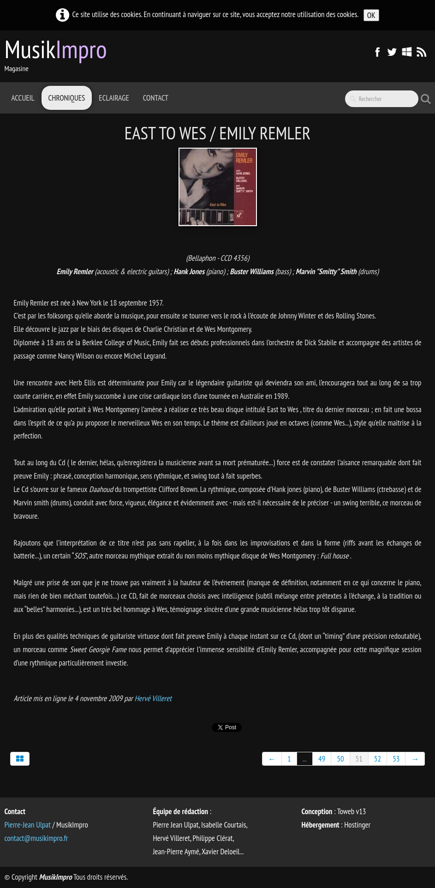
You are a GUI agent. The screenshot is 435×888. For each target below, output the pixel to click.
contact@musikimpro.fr (36, 838)
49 (321, 759)
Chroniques (66, 98)
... (305, 759)
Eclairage (114, 98)
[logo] (59, 55)
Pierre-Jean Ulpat (28, 825)
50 (340, 759)
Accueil (23, 98)
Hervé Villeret (152, 698)
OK (371, 15)
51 (359, 759)
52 (377, 759)
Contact (155, 98)
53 (396, 759)
